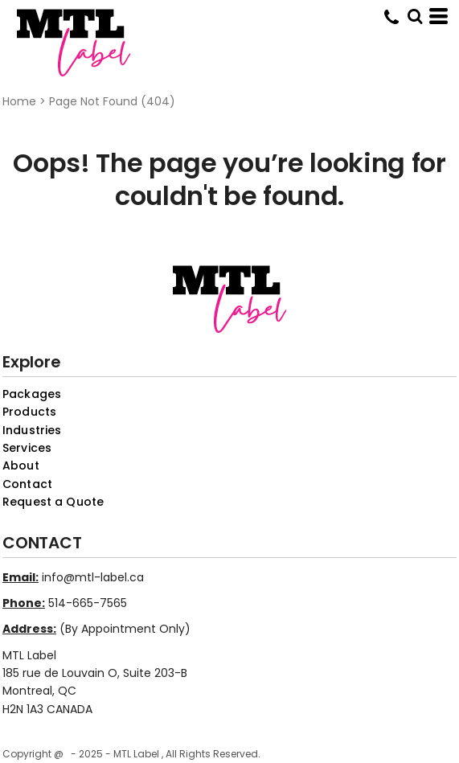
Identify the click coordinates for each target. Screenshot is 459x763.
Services (26, 448)
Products (29, 412)
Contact (27, 484)
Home (19, 101)
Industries (31, 430)
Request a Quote (53, 502)
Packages (31, 394)
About (20, 465)
